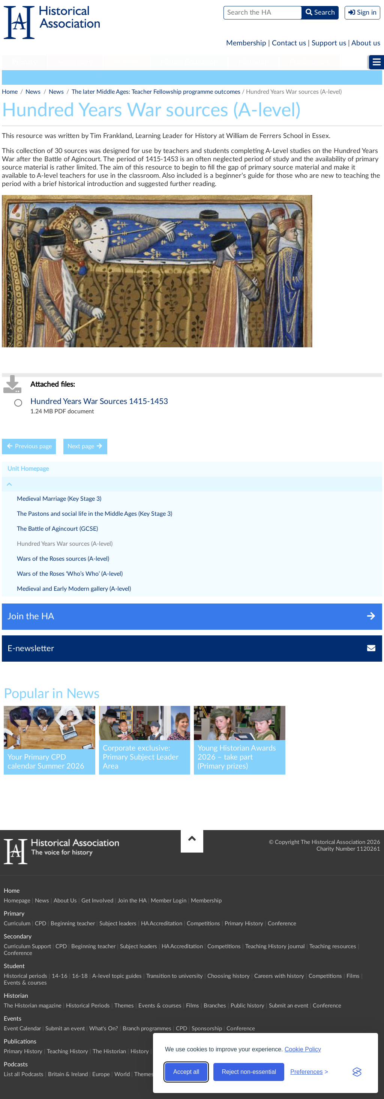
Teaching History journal (275, 946)
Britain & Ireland (68, 1074)
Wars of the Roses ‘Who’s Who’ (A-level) (70, 574)
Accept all (186, 1072)
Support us (329, 43)
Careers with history (279, 976)
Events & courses (25, 983)
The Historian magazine (33, 1006)
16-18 (80, 976)
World (122, 1074)
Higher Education (189, 62)
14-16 (60, 976)
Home (10, 92)
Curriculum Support (27, 946)
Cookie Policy (303, 1049)
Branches (215, 1006)
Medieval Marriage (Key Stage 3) (59, 499)
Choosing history (228, 976)
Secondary (75, 62)
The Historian (109, 1051)
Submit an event (288, 1006)
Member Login (168, 901)
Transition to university (174, 976)
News (33, 92)
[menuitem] (25, 62)
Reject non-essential (249, 1072)
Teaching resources (332, 946)
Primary (24, 62)
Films (353, 976)
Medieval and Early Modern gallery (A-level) (74, 589)
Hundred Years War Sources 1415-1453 (99, 401)
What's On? (103, 1028)
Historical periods (25, 976)
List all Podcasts (24, 1074)
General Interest (63, 77)
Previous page (29, 446)
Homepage (17, 901)
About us (365, 43)
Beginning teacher (73, 923)
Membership (246, 43)
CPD (40, 923)
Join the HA (132, 901)
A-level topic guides (117, 976)
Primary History (244, 923)
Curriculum (17, 923)
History (139, 1051)
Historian (253, 62)
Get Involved (97, 901)
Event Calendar (22, 1028)
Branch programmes (147, 1028)
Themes (124, 1006)
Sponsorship (207, 1028)
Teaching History (67, 1051)
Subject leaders (117, 923)
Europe (101, 1074)
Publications (310, 62)
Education (108, 77)
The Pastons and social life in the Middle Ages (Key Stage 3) (94, 514)
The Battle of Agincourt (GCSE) (57, 529)
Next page (85, 446)
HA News (18, 77)
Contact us (289, 43)
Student (127, 62)
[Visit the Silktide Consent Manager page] (357, 1072)
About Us (65, 901)
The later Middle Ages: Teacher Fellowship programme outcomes (156, 92)
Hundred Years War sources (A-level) (64, 544)
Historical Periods (88, 1006)
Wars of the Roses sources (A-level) (63, 559)
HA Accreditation (161, 923)
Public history (247, 1006)
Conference (282, 923)
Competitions (203, 923)
